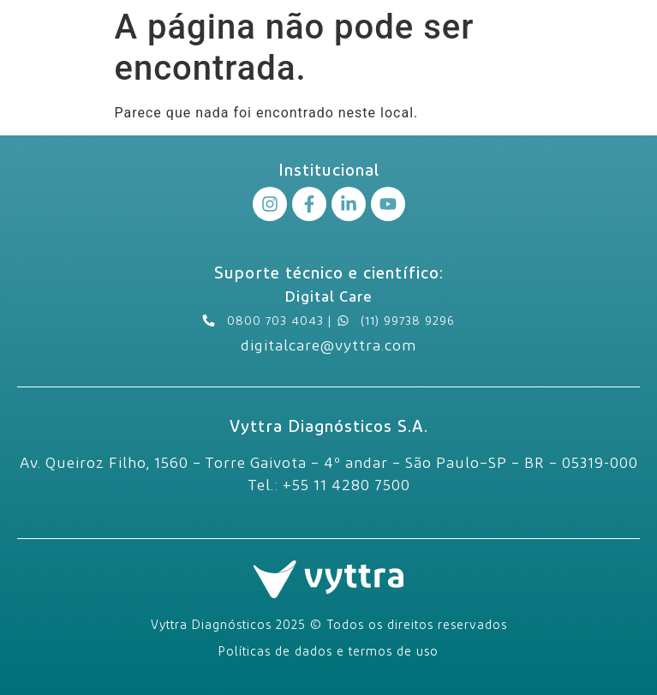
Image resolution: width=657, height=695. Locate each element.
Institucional (328, 169)
